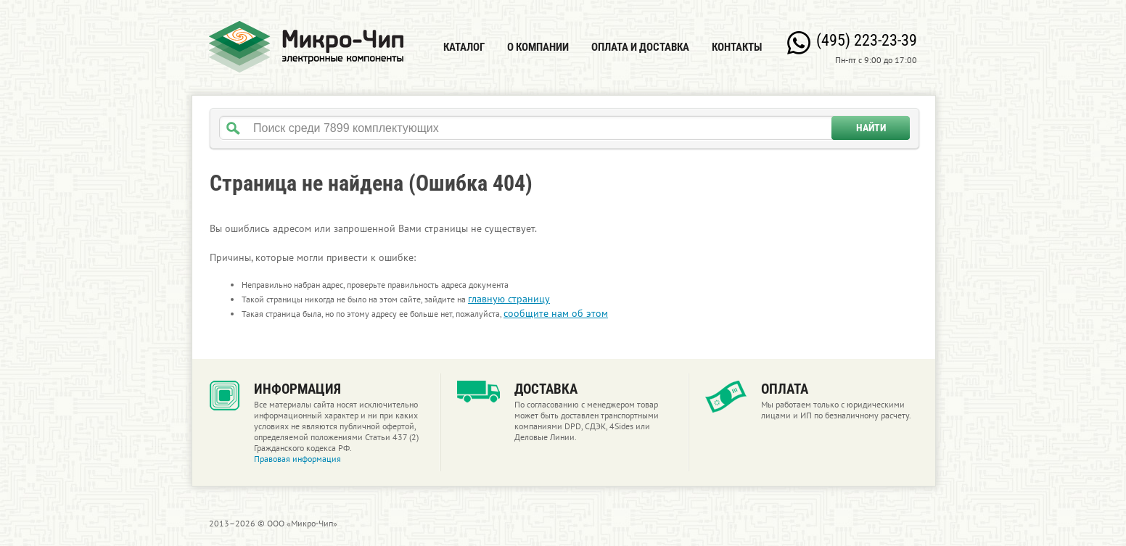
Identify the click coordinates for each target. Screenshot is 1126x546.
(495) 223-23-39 (866, 40)
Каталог (464, 47)
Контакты (737, 47)
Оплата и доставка (640, 47)
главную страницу (509, 298)
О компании (538, 47)
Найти (871, 127)
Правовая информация (297, 458)
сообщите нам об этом (556, 313)
